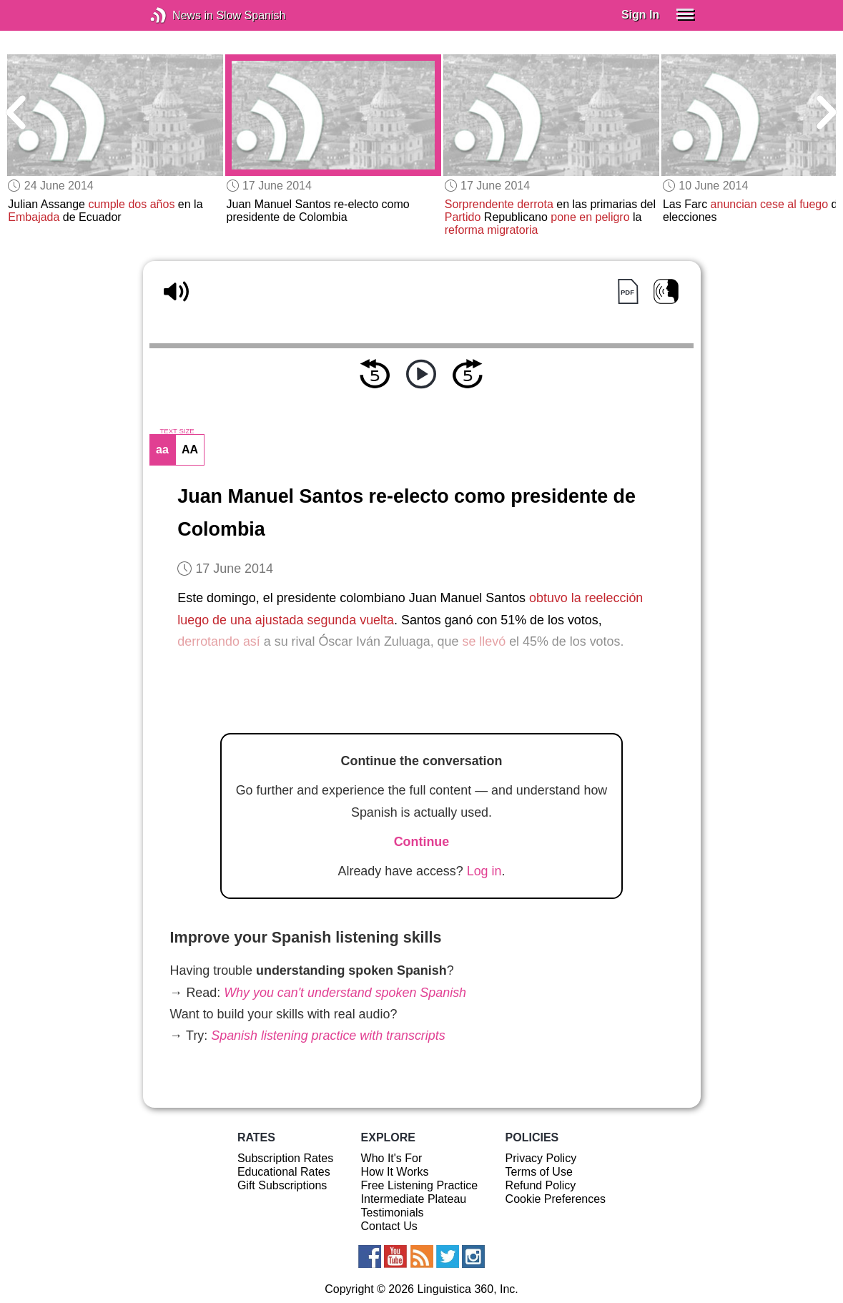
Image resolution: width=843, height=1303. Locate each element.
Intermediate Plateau (414, 1199)
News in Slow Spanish (179, 15)
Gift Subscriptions (282, 1185)
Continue (422, 842)
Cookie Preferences (556, 1199)
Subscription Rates (285, 1158)
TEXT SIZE (176, 431)
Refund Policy (541, 1185)
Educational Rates (283, 1172)
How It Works (395, 1172)
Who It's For (392, 1158)
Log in (484, 871)
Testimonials (392, 1212)
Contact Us (389, 1226)
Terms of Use (539, 1172)
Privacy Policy (541, 1158)
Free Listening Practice (419, 1185)
